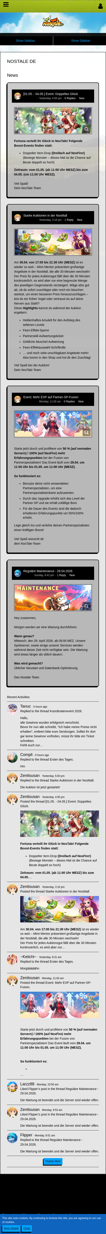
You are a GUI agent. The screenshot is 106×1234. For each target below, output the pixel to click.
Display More (53, 1161)
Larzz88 (27, 1084)
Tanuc (25, 706)
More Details (11, 1228)
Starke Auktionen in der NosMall (45, 215)
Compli (26, 754)
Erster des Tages (61, 759)
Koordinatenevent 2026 (66, 711)
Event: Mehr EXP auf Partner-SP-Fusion (50, 397)
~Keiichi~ (28, 957)
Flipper (27, 575)
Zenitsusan (29, 98)
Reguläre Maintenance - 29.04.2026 (47, 571)
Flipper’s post (37, 1089)
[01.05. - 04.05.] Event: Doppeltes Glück (50, 94)
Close (26, 1228)
